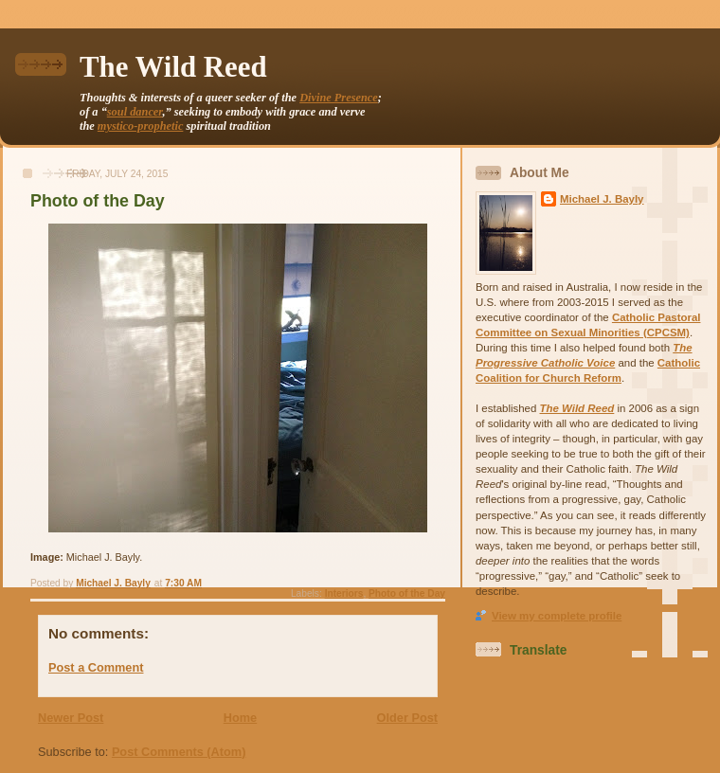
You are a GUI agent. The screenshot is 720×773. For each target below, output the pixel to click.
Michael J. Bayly (602, 199)
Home (240, 717)
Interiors (344, 593)
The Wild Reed (173, 67)
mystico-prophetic (141, 126)
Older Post (407, 717)
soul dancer (135, 111)
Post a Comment (95, 667)
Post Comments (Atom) (179, 752)
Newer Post (70, 717)
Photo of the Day (407, 593)
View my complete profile (556, 615)
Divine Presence (338, 97)
